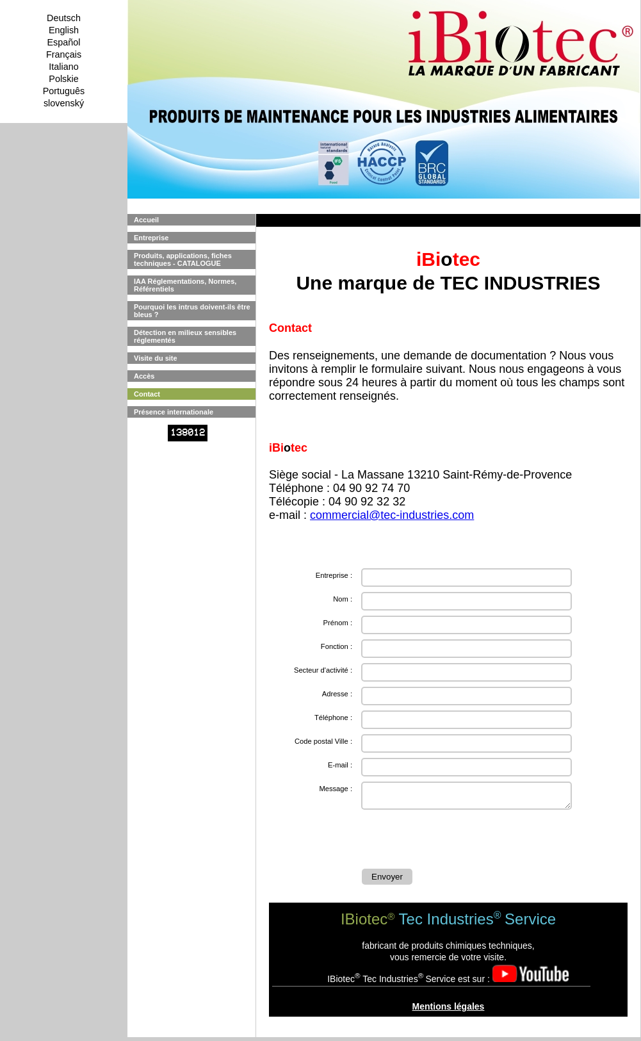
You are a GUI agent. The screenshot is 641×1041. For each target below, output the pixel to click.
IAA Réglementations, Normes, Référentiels (185, 285)
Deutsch (64, 18)
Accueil (146, 220)
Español (63, 42)
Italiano (63, 66)
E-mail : (340, 765)
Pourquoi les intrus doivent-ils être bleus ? (192, 310)
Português (64, 91)
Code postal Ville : (323, 741)
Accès (144, 376)
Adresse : (337, 694)
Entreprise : (334, 575)
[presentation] (459, 841)
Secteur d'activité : (323, 670)
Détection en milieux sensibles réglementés (185, 336)
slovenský (64, 103)
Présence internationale (173, 412)
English (64, 30)
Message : (335, 788)
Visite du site (155, 358)
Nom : (342, 599)
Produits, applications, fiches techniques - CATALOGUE (183, 259)
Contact (147, 394)
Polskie (63, 79)
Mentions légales (448, 1010)
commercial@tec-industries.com (392, 515)
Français (63, 54)
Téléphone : (333, 717)
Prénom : (337, 623)
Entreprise (151, 238)
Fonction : (336, 646)
